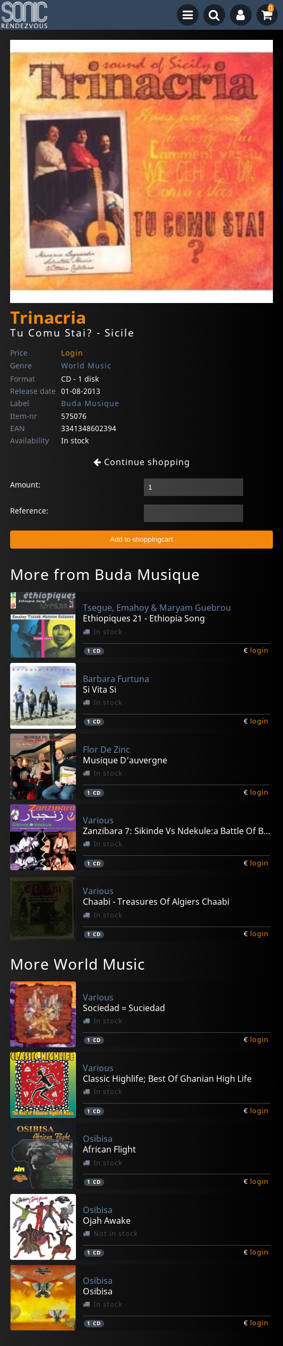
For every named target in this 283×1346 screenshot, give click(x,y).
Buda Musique (90, 403)
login (259, 650)
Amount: (25, 484)
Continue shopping (141, 462)
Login (72, 353)
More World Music (77, 964)
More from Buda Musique (105, 574)
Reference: (29, 511)
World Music (86, 365)
